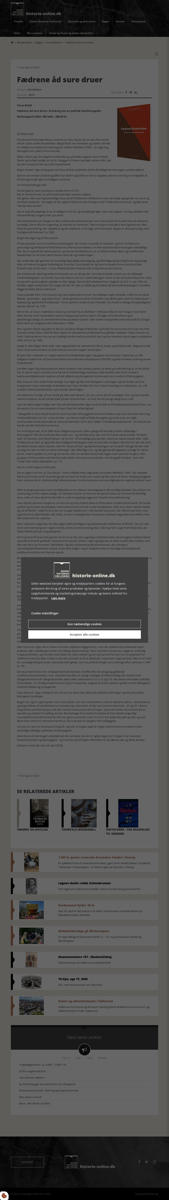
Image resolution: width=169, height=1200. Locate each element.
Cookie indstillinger (45, 613)
